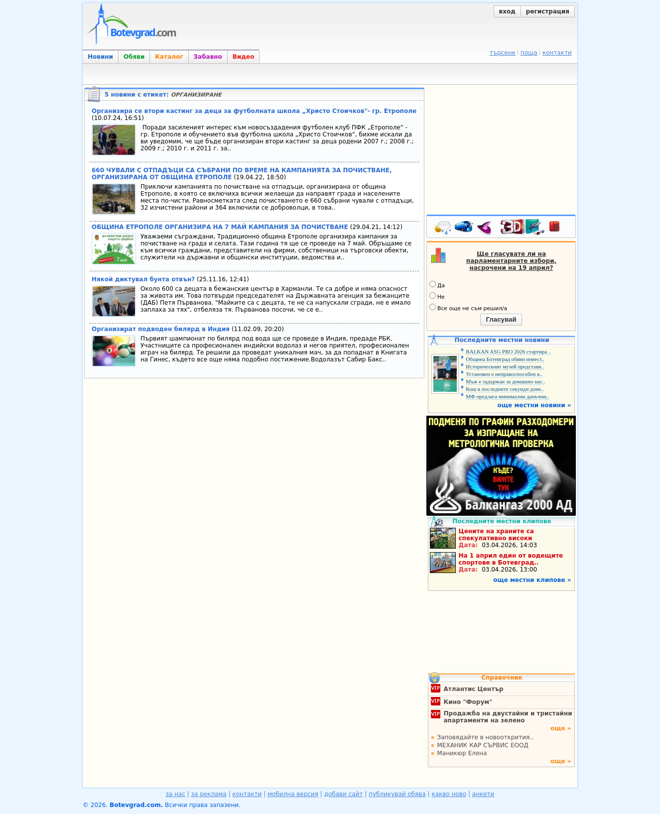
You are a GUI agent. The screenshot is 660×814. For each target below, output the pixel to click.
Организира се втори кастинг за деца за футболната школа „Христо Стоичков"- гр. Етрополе (254, 111)
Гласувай (501, 319)
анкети (483, 794)
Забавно (208, 56)
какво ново (448, 794)
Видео (244, 56)
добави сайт (343, 794)
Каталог (169, 56)
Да (437, 285)
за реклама (209, 794)
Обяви (134, 56)
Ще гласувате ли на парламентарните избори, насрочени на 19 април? (511, 260)
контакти (557, 52)
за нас (175, 794)
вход (507, 11)
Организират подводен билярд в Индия (161, 329)
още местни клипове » (532, 580)
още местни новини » (534, 405)
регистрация (547, 11)
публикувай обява (397, 794)
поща (529, 52)
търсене (503, 52)
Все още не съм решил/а (468, 308)
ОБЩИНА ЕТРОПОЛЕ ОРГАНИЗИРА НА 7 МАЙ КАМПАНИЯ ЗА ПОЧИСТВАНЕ (221, 227)
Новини (100, 56)
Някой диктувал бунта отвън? (143, 279)
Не (437, 296)
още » (560, 728)
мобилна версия (292, 794)
